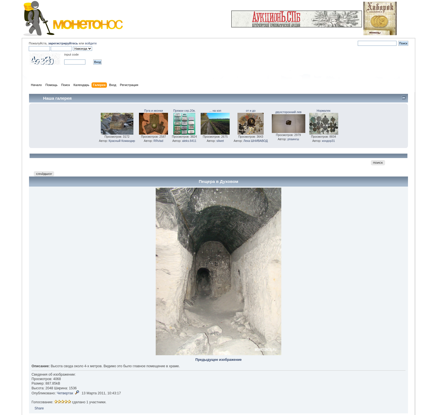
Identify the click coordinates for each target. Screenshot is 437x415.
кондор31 (328, 140)
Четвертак (65, 393)
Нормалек (323, 110)
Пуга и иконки (153, 110)
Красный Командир (122, 140)
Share (39, 408)
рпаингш (293, 139)
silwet (220, 140)
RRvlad (158, 140)
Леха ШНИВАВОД (255, 140)
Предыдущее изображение (218, 360)
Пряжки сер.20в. (184, 110)
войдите (91, 43)
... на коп (215, 110)
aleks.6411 (189, 140)
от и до (250, 110)
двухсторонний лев (288, 112)
